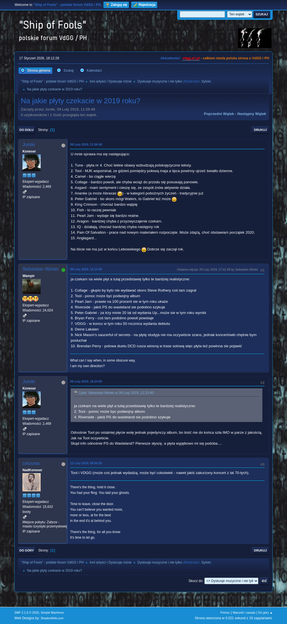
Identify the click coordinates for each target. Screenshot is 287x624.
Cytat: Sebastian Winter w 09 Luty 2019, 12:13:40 (116, 393)
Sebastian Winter (40, 269)
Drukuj (260, 130)
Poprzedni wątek (219, 114)
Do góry (26, 550)
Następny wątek (251, 114)
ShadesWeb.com (52, 618)
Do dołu (26, 130)
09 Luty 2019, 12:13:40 (86, 269)
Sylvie (205, 81)
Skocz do (195, 581)
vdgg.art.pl (191, 58)
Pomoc (225, 612)
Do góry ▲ (265, 612)
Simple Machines (52, 612)
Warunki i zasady (244, 612)
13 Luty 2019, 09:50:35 (86, 463)
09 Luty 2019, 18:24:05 (86, 381)
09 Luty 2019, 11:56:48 (86, 144)
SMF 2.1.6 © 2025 (26, 612)
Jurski (28, 144)
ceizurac (31, 463)
